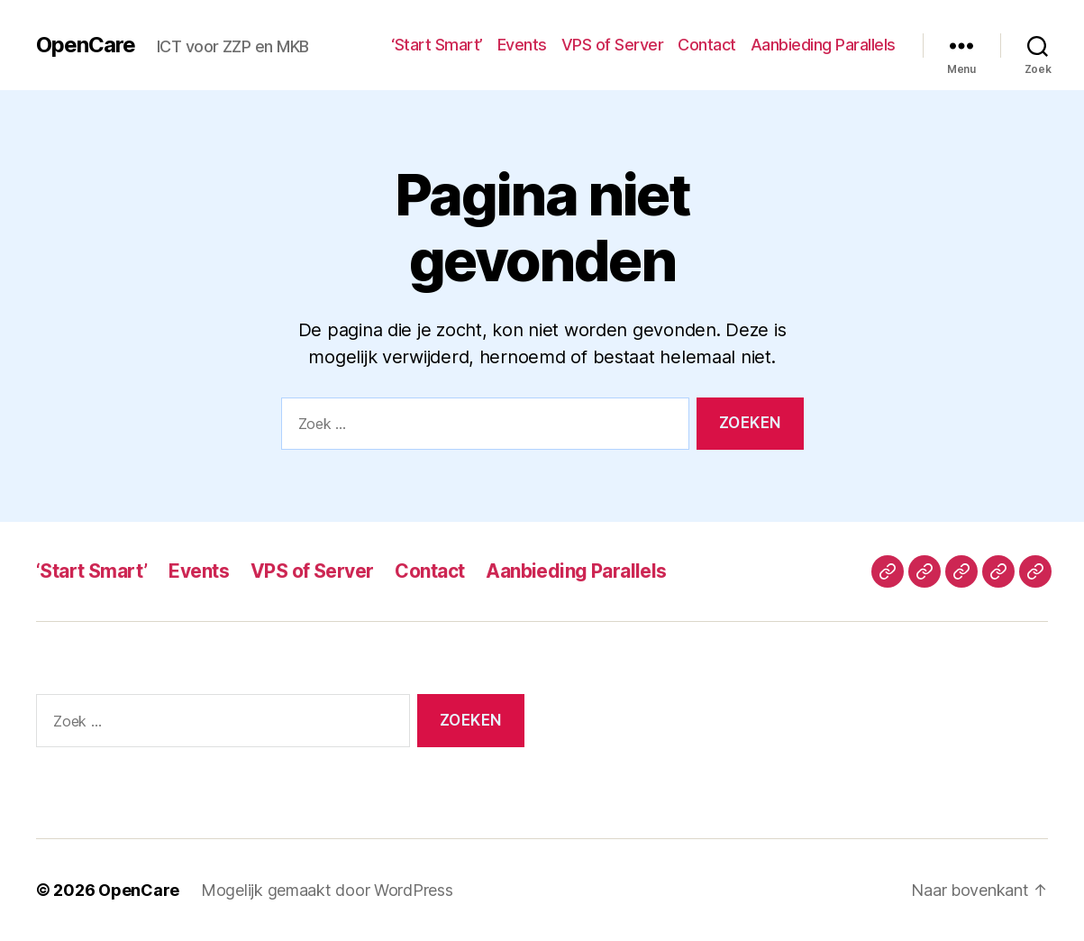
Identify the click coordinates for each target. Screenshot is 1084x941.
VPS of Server (612, 44)
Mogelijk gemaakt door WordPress (327, 890)
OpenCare (85, 45)
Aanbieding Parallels (823, 44)
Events (522, 44)
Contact (707, 44)
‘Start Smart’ (437, 44)
